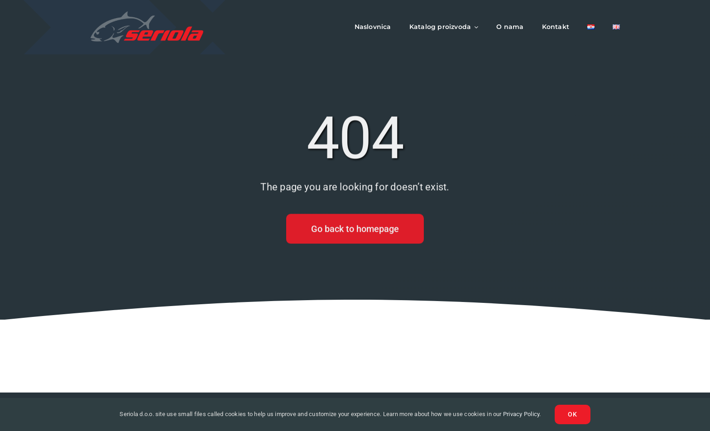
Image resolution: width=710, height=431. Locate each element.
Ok (572, 414)
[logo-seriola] (146, 14)
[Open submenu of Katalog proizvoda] (474, 27)
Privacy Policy (521, 414)
